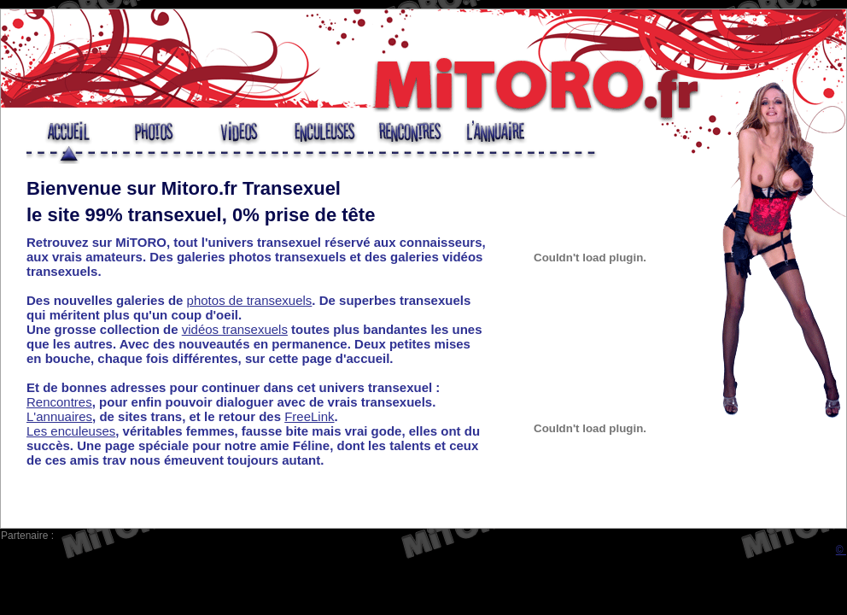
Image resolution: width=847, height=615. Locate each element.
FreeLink (309, 416)
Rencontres (59, 402)
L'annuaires (59, 416)
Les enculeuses (70, 431)
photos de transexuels (250, 300)
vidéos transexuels (235, 329)
